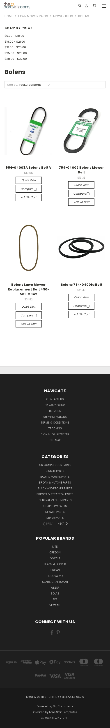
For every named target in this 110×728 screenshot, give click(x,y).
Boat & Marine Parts (55, 477)
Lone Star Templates (63, 712)
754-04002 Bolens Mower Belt (81, 170)
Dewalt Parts (55, 512)
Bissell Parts (55, 471)
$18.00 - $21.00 (15, 41)
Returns (55, 411)
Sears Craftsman (55, 582)
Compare (29, 189)
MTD (55, 546)
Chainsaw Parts (55, 506)
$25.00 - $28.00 (16, 53)
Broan (55, 570)
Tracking (55, 428)
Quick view (28, 180)
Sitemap (55, 440)
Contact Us (55, 399)
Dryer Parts (55, 518)
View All (55, 605)
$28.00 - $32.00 (16, 59)
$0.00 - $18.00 (14, 36)
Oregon (55, 552)
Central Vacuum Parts (55, 500)
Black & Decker (55, 564)
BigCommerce (63, 706)
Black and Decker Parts (55, 488)
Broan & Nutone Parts (55, 482)
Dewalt (55, 558)
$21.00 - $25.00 (15, 47)
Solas (55, 593)
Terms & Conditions (55, 422)
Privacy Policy (55, 405)
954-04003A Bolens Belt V (28, 167)
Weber (55, 588)
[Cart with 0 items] (94, 6)
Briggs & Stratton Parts (55, 494)
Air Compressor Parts (55, 465)
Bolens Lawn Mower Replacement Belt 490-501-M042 (28, 289)
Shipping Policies (55, 417)
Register (63, 434)
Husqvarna (55, 576)
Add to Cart (28, 197)
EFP (55, 599)
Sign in (46, 434)
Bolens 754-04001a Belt (82, 284)
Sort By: (12, 85)
